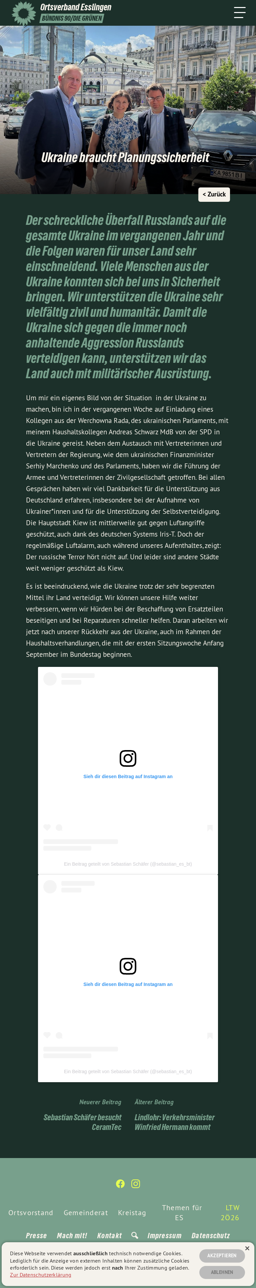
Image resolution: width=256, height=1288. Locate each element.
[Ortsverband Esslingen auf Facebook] (120, 1186)
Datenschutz (211, 1235)
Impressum (165, 1235)
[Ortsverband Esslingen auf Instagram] (135, 1186)
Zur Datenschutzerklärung (40, 1274)
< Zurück (214, 194)
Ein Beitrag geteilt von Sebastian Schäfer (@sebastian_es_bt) (128, 864)
